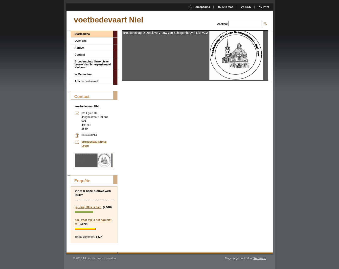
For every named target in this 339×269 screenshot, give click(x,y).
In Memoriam (83, 74)
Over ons (81, 40)
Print (266, 6)
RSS (248, 6)
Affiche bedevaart (86, 81)
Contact (80, 54)
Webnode (259, 258)
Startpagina (82, 33)
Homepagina (201, 6)
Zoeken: (222, 23)
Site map (227, 6)
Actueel (80, 47)
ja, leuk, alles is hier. (88, 207)
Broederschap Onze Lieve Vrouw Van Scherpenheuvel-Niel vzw (93, 64)
